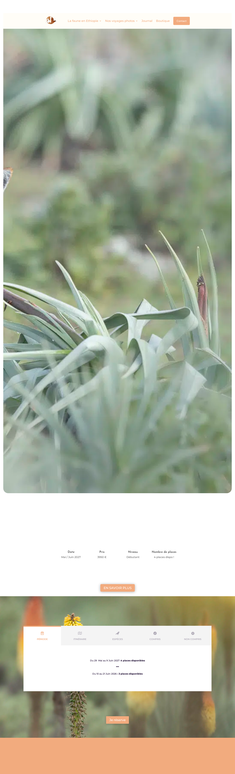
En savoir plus (118, 575)
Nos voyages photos (120, 8)
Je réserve (117, 707)
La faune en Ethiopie (83, 8)
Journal (146, 8)
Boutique (163, 8)
